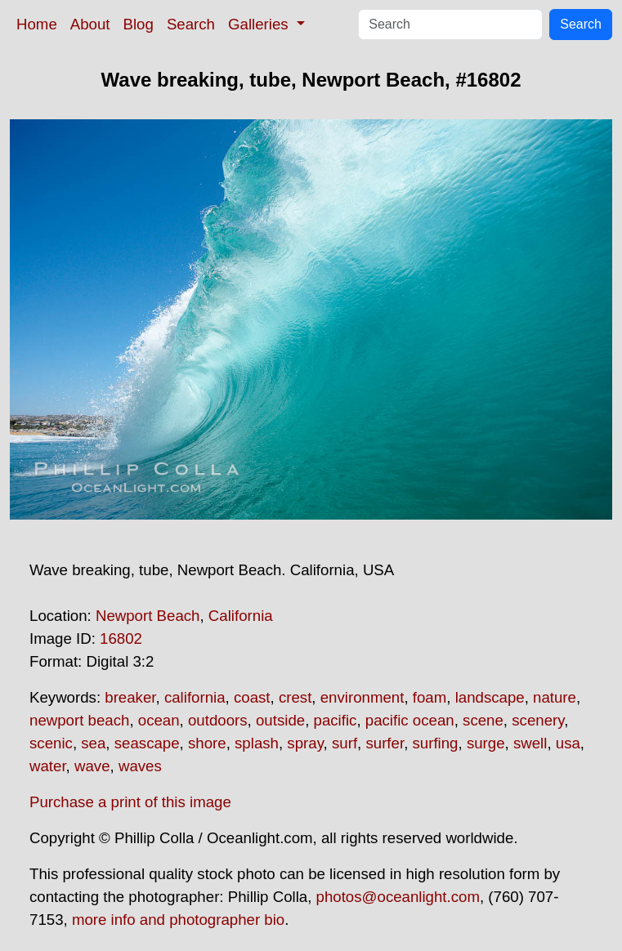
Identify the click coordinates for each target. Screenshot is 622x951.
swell (530, 743)
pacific (335, 720)
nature (554, 697)
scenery (538, 720)
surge (486, 743)
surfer (384, 743)
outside (280, 720)
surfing (436, 743)
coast (252, 697)
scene (483, 720)
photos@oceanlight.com (398, 896)
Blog (138, 24)
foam (429, 697)
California (240, 615)
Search (191, 24)
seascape (147, 743)
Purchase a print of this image (130, 801)
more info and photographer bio (178, 919)
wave (92, 766)
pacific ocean (409, 720)
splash (257, 743)
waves (140, 766)
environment (362, 697)
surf (344, 743)
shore (207, 743)
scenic (51, 743)
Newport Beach (148, 615)
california (195, 697)
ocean (159, 720)
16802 (121, 638)
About (90, 24)
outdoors (218, 720)
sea (93, 743)
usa (568, 743)
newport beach (79, 720)
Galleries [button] (260, 24)
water (47, 766)
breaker (130, 697)
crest (295, 697)
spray (305, 743)
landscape (490, 697)
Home (36, 24)
